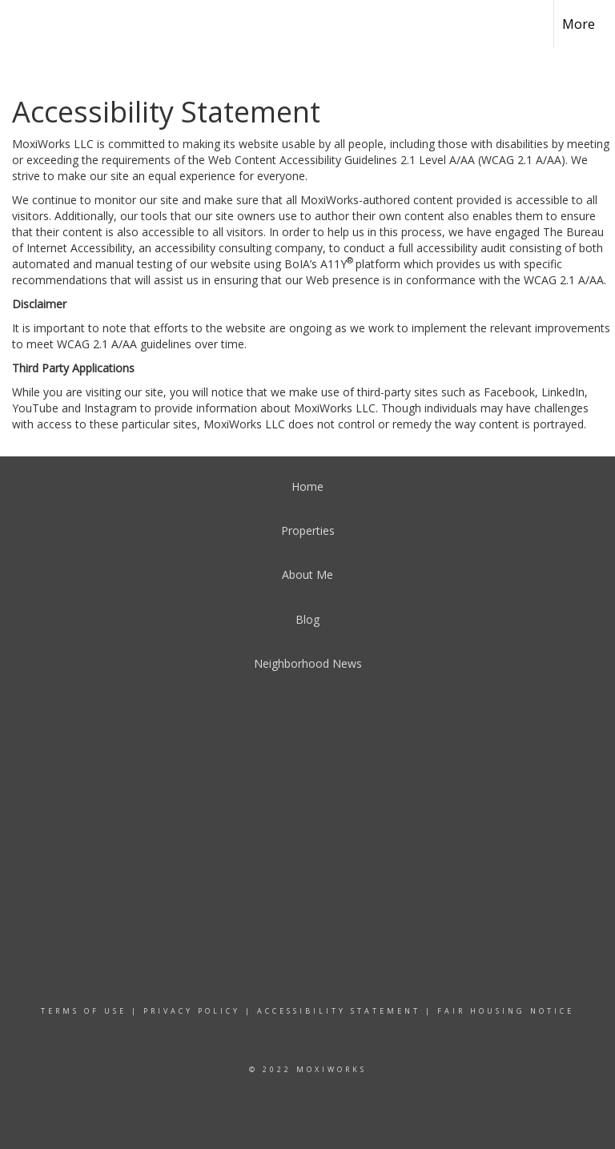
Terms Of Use (84, 1011)
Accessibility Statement (338, 1011)
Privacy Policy (191, 1011)
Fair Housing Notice (505, 1011)
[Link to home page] (20, 21)
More (578, 24)
